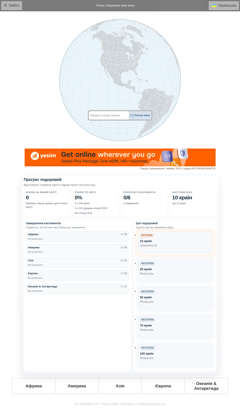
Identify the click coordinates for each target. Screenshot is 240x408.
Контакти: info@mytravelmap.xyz (143, 404)
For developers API (87, 404)
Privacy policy (110, 404)
